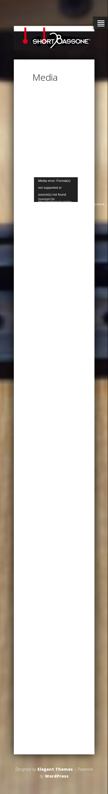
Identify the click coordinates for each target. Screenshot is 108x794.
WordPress (57, 776)
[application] (56, 189)
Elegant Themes (55, 769)
